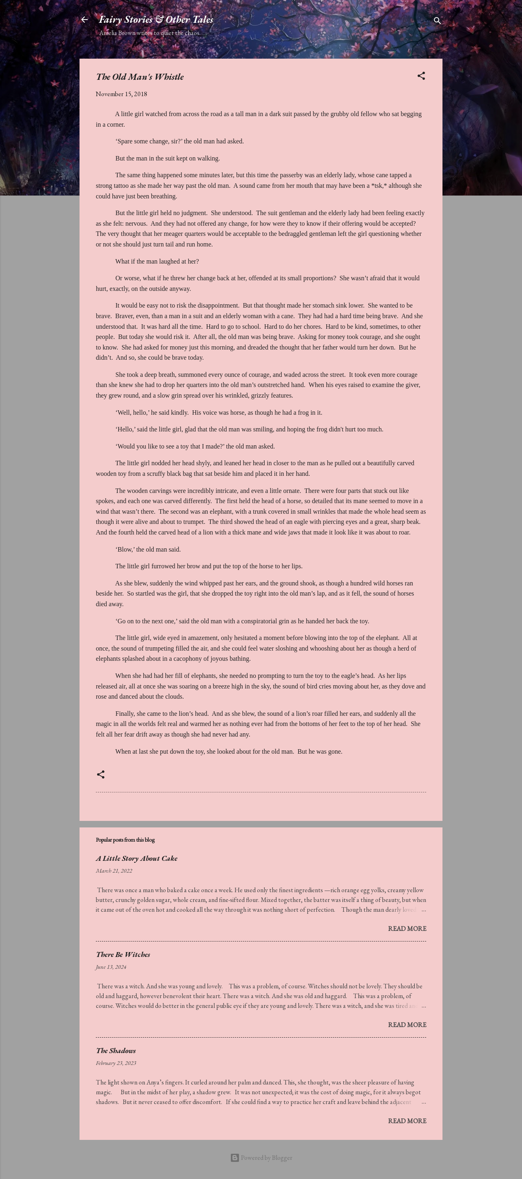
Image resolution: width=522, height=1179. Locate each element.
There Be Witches (123, 954)
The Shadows (116, 1050)
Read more (407, 928)
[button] (421, 77)
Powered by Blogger (261, 1157)
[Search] (437, 22)
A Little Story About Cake (136, 858)
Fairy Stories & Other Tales (156, 19)
